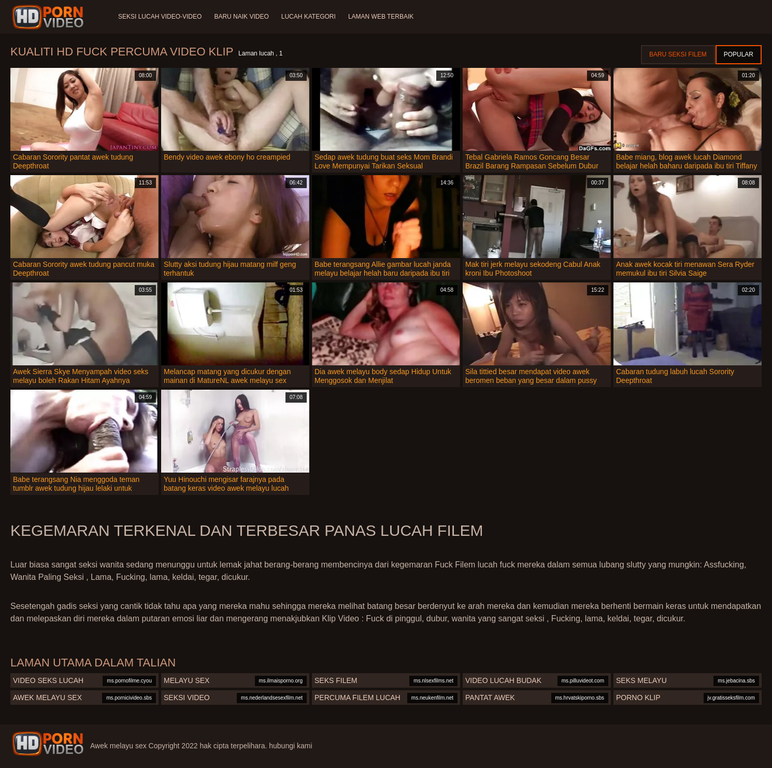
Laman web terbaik (380, 16)
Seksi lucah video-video (160, 16)
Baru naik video (241, 16)
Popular (738, 54)
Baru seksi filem (678, 54)
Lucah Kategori (308, 16)
